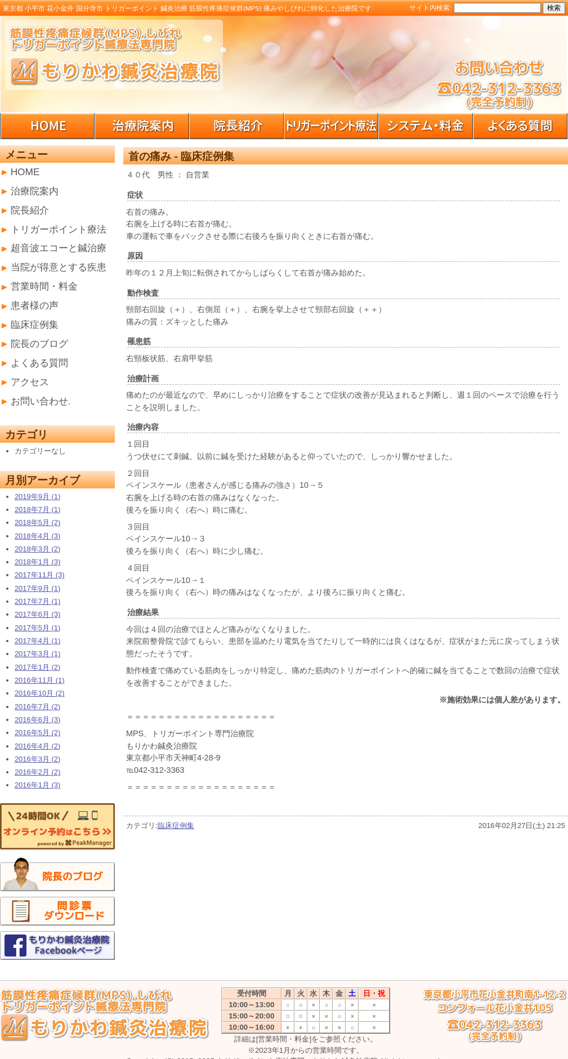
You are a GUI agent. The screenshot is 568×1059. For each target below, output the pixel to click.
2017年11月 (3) (40, 575)
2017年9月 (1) (37, 588)
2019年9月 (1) (37, 496)
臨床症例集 (176, 825)
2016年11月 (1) (40, 680)
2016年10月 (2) (40, 693)
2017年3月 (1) (37, 653)
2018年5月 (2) (37, 522)
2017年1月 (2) (37, 667)
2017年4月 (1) (37, 641)
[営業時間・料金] (283, 1039)
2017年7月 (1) (37, 601)
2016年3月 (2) (37, 759)
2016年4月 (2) (37, 746)
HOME (25, 171)
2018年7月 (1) (37, 509)
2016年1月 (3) (37, 785)
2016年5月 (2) (37, 732)
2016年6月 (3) (37, 719)
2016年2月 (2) (37, 772)
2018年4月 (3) (37, 536)
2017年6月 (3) (37, 614)
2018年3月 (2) (37, 549)
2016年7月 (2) (37, 706)
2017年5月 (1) (37, 628)
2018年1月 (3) (37, 562)
